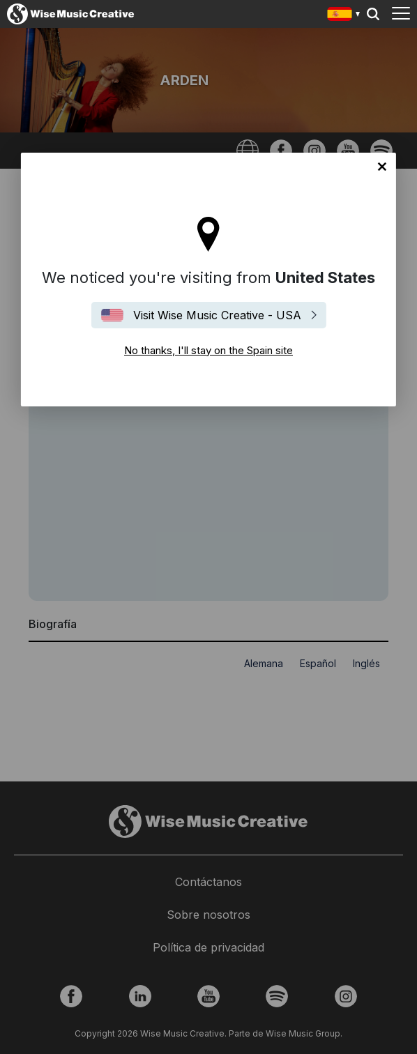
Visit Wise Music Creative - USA (217, 315)
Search (373, 14)
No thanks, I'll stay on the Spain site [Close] (382, 166)
